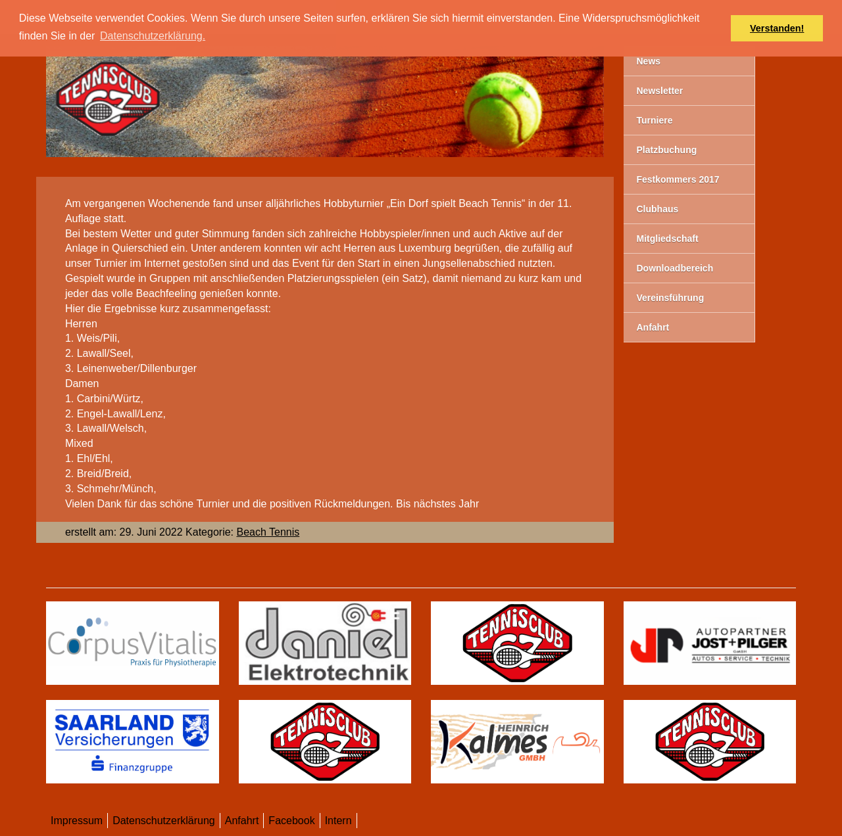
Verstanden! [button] (777, 28)
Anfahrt (242, 820)
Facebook (291, 820)
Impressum (77, 820)
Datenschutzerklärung (163, 820)
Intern (338, 820)
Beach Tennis (267, 532)
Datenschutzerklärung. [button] (152, 35)
